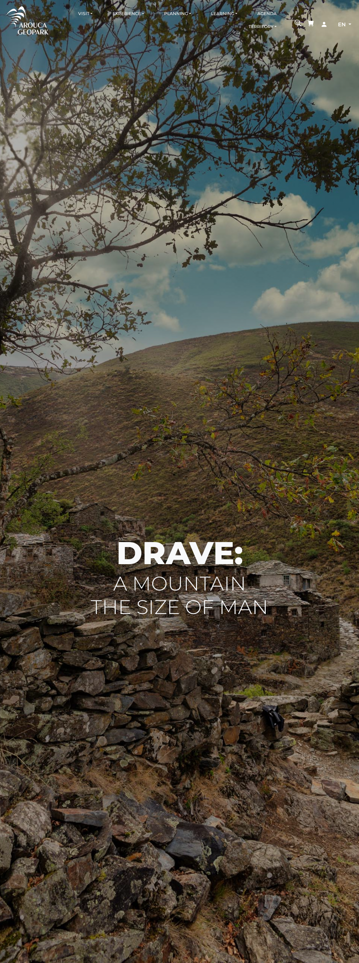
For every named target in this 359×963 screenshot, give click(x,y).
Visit (83, 13)
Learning (222, 13)
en (342, 24)
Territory (261, 26)
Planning (176, 13)
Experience (127, 13)
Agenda (267, 13)
